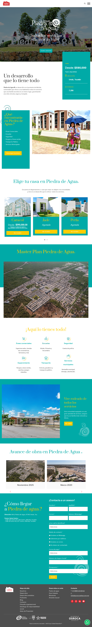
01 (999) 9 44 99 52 (78, 591)
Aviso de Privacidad (26, 611)
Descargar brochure (13, 153)
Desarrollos (24, 593)
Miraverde (52, 595)
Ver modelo (17, 233)
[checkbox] (68, 540)
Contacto (23, 602)
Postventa (23, 598)
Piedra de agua (54, 591)
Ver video (68, 423)
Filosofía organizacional (28, 604)
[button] (44, 239)
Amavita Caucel (54, 598)
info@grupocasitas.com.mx (80, 595)
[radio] (68, 535)
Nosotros (23, 591)
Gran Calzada (53, 593)
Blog (21, 600)
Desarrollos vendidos (27, 595)
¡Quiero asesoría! (46, 50)
